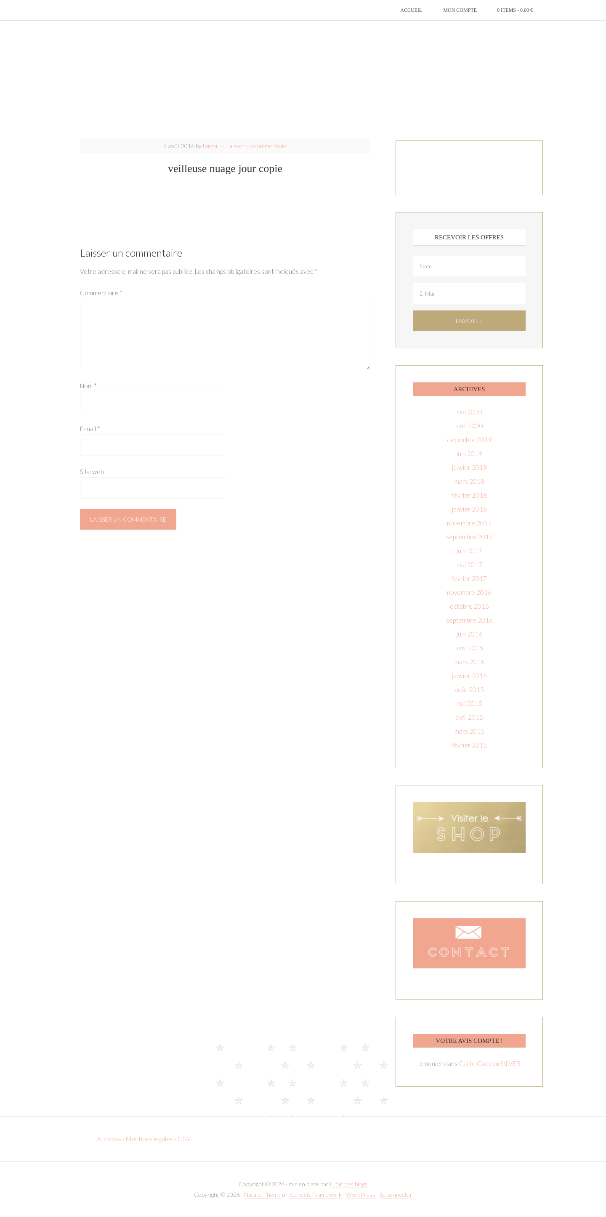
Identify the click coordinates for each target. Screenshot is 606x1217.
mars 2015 (469, 731)
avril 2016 (469, 648)
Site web (92, 471)
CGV (184, 1139)
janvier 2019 (469, 467)
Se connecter (396, 1194)
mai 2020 (469, 412)
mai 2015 (469, 703)
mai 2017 (469, 564)
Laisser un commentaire (256, 145)
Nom (88, 386)
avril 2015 (469, 717)
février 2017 (469, 578)
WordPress (360, 1194)
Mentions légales (149, 1139)
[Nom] (469, 266)
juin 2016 (469, 634)
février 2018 (469, 495)
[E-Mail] (469, 293)
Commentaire (101, 293)
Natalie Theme (262, 1194)
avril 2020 (469, 426)
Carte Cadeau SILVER (489, 1063)
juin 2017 (469, 550)
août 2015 (469, 689)
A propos (109, 1139)
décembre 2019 (469, 439)
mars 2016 (469, 662)
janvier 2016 (469, 675)
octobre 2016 (469, 606)
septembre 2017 (469, 537)
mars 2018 (469, 481)
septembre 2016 (469, 620)
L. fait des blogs (349, 1184)
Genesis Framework (316, 1194)
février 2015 (469, 745)
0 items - (515, 10)
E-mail (90, 428)
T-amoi (303, 79)
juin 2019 (469, 453)
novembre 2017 (469, 523)
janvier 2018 (469, 509)
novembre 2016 (469, 592)
